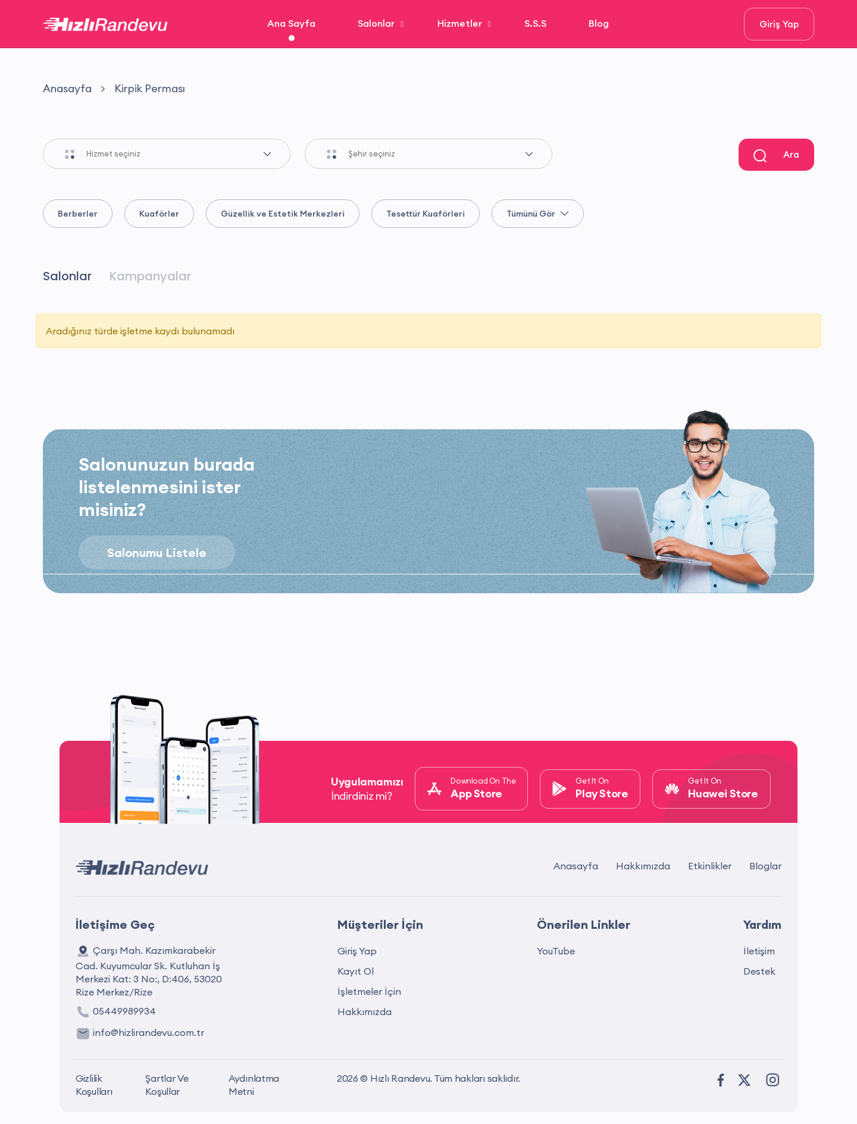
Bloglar (765, 866)
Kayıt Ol (355, 971)
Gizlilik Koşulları (94, 1084)
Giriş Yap (779, 24)
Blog (599, 23)
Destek (759, 971)
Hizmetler (459, 23)
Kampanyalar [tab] (150, 276)
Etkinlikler (709, 866)
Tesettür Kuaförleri (425, 213)
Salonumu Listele (157, 552)
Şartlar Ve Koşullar (166, 1084)
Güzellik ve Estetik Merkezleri (283, 213)
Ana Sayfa (291, 23)
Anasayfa (67, 88)
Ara (776, 155)
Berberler (78, 213)
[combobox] (188, 154)
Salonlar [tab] (67, 276)
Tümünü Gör (537, 213)
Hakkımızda (643, 866)
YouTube (556, 951)
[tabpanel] (428, 336)
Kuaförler (159, 213)
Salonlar (376, 23)
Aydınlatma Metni (254, 1084)
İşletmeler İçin (369, 991)
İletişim (759, 951)
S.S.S (535, 23)
